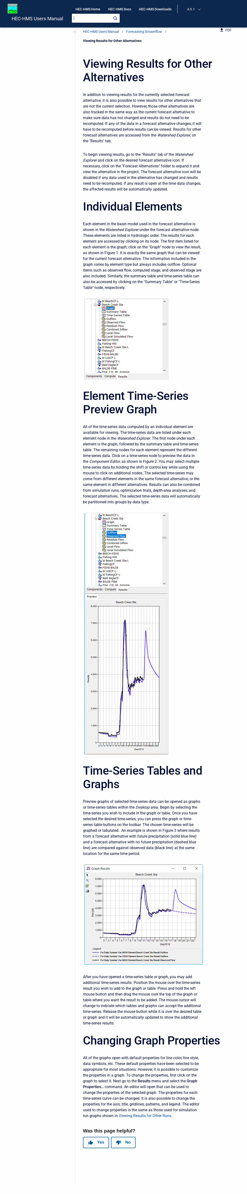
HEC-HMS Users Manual (37, 18)
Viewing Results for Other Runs (145, 1115)
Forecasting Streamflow (144, 32)
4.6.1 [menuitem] (191, 9)
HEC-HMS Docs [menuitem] (119, 9)
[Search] (96, 18)
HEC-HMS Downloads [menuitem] (155, 9)
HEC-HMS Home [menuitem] (87, 9)
